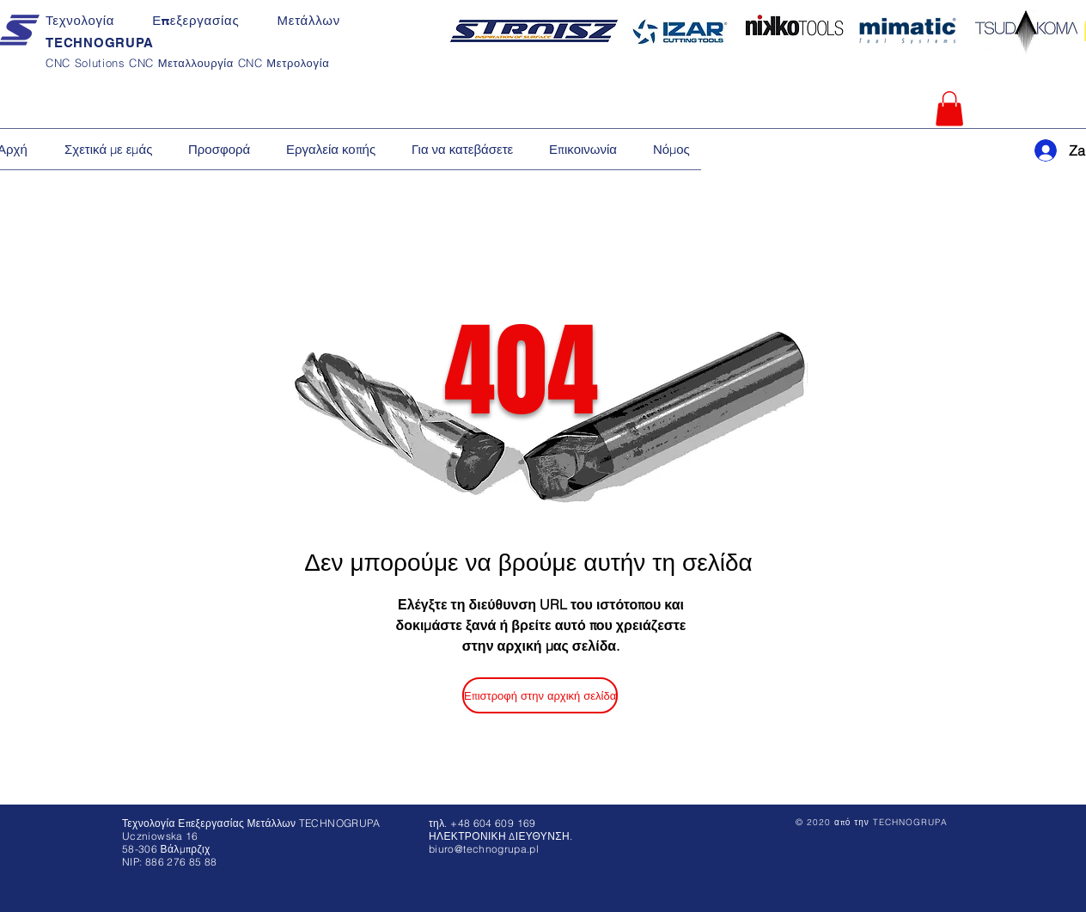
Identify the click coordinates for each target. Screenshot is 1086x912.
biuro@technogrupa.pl (484, 848)
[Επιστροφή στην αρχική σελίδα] (540, 695)
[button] (949, 108)
